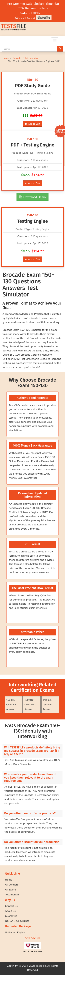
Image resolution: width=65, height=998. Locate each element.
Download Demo (32, 197)
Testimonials (12, 894)
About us (10, 910)
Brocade (17, 58)
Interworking (31, 58)
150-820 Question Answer (11, 704)
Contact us (11, 905)
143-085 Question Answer (47, 704)
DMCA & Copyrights (17, 920)
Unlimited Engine (15, 932)
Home (5, 58)
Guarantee (11, 915)
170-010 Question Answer (29, 704)
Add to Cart (32, 123)
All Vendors (11, 884)
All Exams (10, 889)
